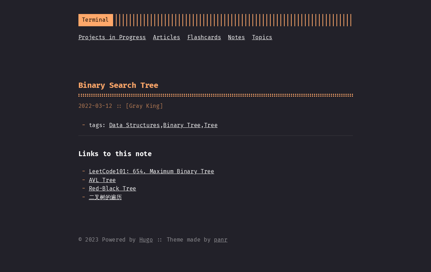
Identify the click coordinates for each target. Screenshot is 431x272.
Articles (166, 37)
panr (221, 239)
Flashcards (204, 37)
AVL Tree (102, 180)
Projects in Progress (112, 37)
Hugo (146, 239)
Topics (262, 37)
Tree (211, 125)
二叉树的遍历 (105, 197)
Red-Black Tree (113, 188)
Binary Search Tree (118, 85)
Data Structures (134, 125)
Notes (236, 37)
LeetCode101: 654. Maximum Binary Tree (151, 171)
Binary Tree (181, 125)
